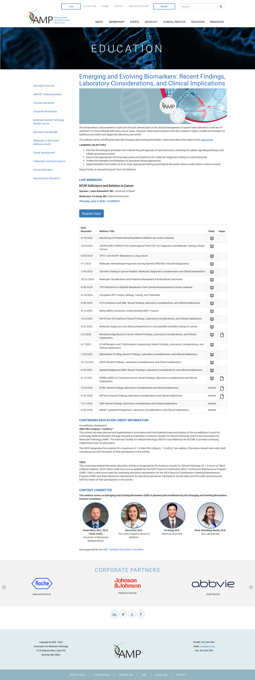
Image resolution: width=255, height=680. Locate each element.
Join (71, 6)
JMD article (207, 139)
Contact (119, 6)
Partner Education (43, 169)
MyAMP (164, 6)
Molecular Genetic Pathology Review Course (48, 121)
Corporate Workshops (45, 111)
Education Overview (44, 85)
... (127, 621)
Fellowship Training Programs (49, 161)
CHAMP (105, 6)
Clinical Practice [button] (174, 21)
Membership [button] (117, 21)
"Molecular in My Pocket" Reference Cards (46, 142)
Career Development (44, 152)
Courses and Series (43, 102)
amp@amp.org (207, 646)
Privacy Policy (78, 674)
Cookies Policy (102, 674)
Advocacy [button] (151, 21)
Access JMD (89, 6)
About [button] (99, 21)
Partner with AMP (139, 6)
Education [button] (198, 21)
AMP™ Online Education (47, 94)
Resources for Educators (46, 178)
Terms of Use (126, 674)
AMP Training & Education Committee (123, 549)
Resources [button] (217, 21)
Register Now (91, 213)
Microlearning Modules (45, 132)
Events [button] (135, 21)
